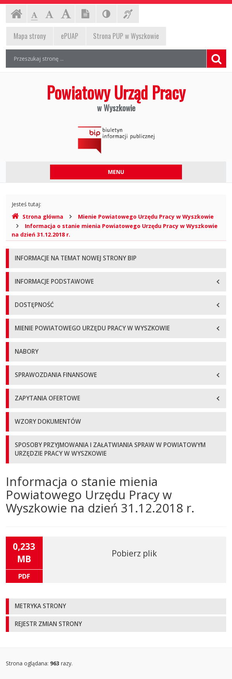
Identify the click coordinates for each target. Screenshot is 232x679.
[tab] (116, 606)
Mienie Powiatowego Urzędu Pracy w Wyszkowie (146, 216)
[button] (116, 606)
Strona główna (37, 216)
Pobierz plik (134, 553)
